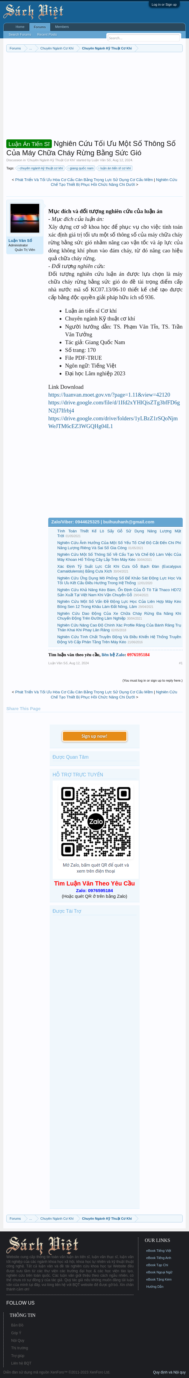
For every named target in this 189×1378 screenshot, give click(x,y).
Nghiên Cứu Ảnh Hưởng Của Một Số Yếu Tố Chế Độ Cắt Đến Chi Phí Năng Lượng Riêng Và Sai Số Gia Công (119, 545)
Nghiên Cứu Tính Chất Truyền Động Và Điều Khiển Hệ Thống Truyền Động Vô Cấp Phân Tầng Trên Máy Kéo (119, 639)
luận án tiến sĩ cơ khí (115, 168)
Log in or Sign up (164, 4)
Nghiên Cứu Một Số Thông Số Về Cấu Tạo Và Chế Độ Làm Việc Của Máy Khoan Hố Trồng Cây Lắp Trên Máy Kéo (119, 557)
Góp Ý (16, 1333)
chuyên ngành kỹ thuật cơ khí (40, 168)
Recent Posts (47, 34)
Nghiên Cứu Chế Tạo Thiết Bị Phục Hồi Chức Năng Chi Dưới (114, 182)
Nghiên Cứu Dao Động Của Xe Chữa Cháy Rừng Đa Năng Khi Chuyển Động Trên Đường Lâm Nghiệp (119, 616)
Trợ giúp (17, 1356)
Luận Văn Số (101, 160)
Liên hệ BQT (21, 1363)
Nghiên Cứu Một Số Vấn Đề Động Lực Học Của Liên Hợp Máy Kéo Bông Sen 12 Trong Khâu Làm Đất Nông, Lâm (119, 604)
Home (20, 26)
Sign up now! (94, 736)
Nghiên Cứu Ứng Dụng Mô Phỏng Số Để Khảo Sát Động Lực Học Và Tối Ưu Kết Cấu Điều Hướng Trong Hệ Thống (119, 580)
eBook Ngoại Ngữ (159, 1272)
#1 (180, 663)
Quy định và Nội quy (169, 1372)
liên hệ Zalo (113, 654)
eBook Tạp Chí (157, 1265)
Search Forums (20, 34)
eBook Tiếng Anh (158, 1258)
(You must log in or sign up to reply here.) (153, 680)
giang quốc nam (80, 168)
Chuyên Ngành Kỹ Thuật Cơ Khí (51, 160)
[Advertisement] (94, 97)
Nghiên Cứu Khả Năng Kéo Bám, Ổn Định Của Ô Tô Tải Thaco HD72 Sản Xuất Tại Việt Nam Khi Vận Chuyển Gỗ (119, 592)
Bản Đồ (17, 1325)
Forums (40, 27)
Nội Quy (17, 1340)
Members (62, 26)
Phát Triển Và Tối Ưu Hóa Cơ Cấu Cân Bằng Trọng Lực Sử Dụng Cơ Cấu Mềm (84, 179)
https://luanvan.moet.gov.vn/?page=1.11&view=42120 (109, 394)
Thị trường (19, 1348)
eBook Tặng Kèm (159, 1279)
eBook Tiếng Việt (158, 1250)
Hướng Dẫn (154, 1286)
